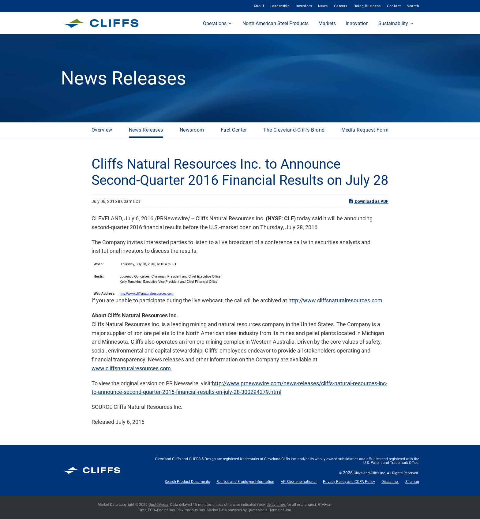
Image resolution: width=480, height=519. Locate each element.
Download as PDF (368, 201)
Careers (340, 6)
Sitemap (412, 482)
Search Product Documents (187, 482)
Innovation (357, 23)
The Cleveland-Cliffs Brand (293, 130)
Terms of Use (280, 510)
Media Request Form (365, 130)
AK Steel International (299, 482)
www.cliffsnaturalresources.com (131, 368)
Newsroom (192, 130)
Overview (102, 130)
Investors (304, 6)
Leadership (280, 6)
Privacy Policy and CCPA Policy (349, 482)
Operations (215, 23)
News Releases (146, 130)
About (258, 6)
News (323, 6)
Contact (394, 6)
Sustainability (393, 23)
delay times (276, 504)
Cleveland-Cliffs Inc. (370, 473)
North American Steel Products (275, 23)
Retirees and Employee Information (245, 482)
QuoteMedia (158, 504)
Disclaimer (390, 482)
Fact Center (234, 130)
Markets (327, 23)
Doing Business (367, 6)
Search (413, 6)
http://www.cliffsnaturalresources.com (147, 293)
